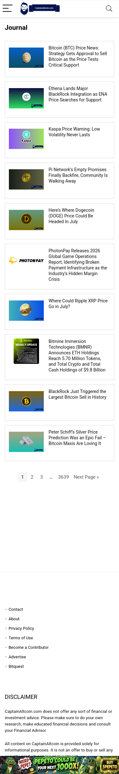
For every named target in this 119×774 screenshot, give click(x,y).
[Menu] (7, 8)
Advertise (17, 657)
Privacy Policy (21, 628)
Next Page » (86, 477)
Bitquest (16, 666)
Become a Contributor (29, 647)
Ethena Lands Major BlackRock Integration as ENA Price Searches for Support (78, 94)
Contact (16, 609)
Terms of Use (21, 637)
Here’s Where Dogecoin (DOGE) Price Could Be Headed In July (71, 216)
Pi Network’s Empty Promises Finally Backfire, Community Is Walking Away (78, 175)
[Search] (109, 8)
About (14, 618)
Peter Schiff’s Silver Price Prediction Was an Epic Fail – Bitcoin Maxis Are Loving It (77, 437)
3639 (63, 477)
